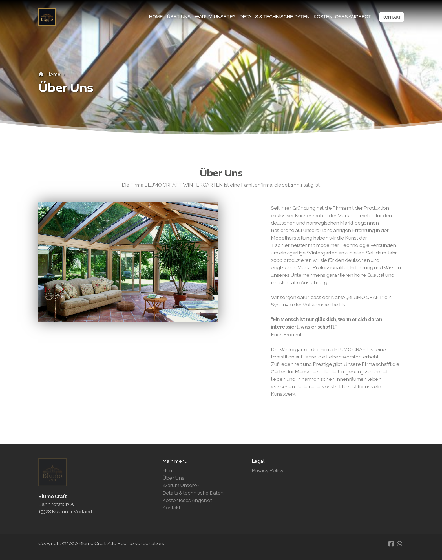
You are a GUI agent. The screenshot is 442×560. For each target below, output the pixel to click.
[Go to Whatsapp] (399, 544)
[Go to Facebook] (391, 544)
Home (53, 74)
